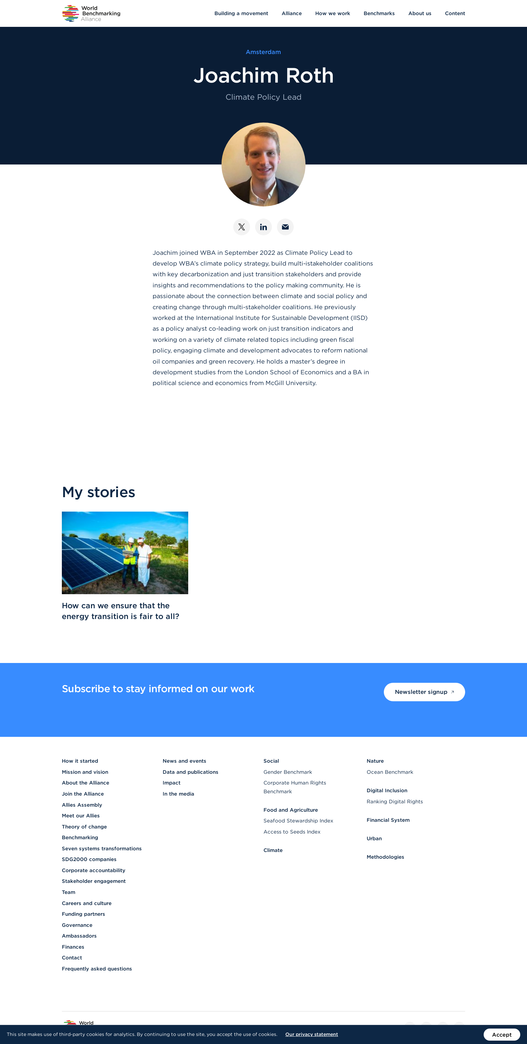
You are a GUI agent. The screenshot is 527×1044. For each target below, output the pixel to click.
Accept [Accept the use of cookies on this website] (502, 1034)
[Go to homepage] (91, 13)
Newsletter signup (424, 692)
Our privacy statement (311, 1034)
